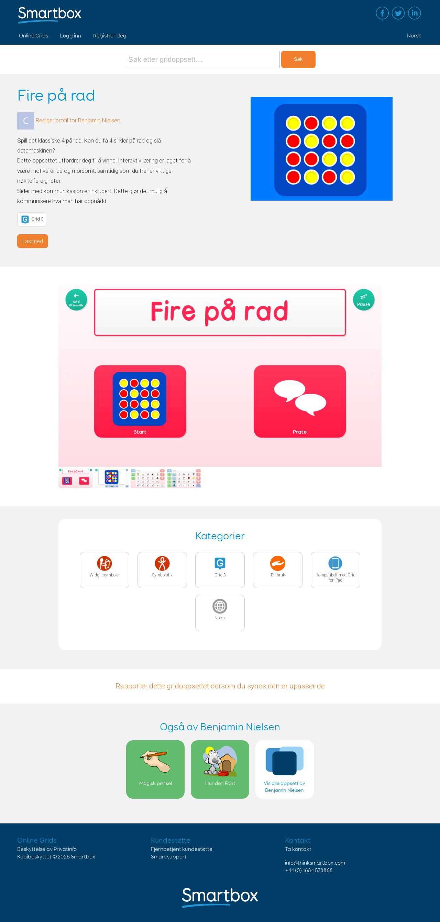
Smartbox (83, 856)
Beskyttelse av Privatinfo (47, 849)
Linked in (414, 13)
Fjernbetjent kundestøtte (181, 849)
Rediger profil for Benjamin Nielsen (78, 120)
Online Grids (33, 35)
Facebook (382, 13)
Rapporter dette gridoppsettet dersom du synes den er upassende (220, 686)
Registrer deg (109, 35)
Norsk (414, 35)
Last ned (32, 241)
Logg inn (70, 35)
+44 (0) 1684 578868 (309, 870)
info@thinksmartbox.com (315, 863)
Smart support (169, 856)
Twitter (398, 13)
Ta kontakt (298, 849)
